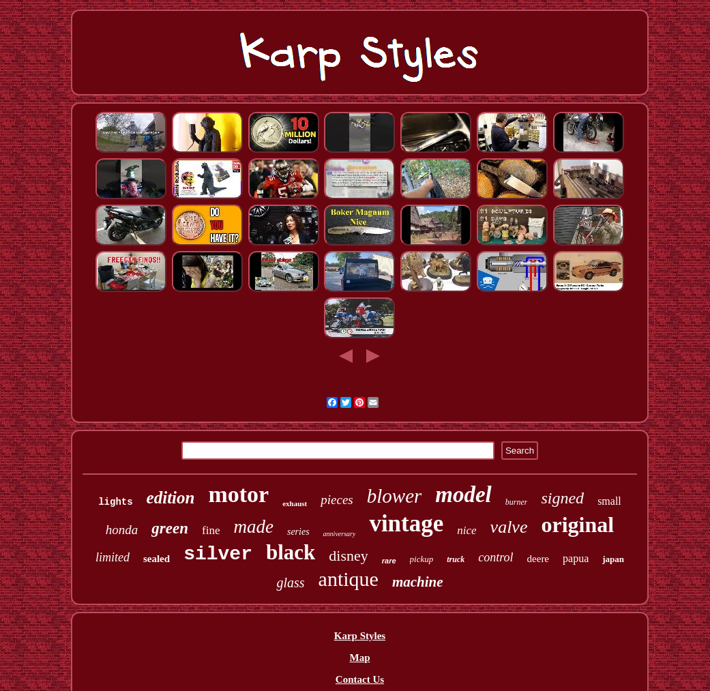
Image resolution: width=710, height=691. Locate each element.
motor (238, 494)
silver (217, 554)
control (495, 557)
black (290, 552)
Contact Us (360, 679)
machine (417, 582)
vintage (406, 523)
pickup (422, 559)
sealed (156, 558)
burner (516, 502)
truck (455, 559)
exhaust (294, 503)
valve (509, 527)
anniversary (339, 534)
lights (115, 502)
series (298, 532)
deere (538, 558)
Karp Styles (359, 635)
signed (562, 498)
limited (112, 557)
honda (122, 530)
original (577, 524)
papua (576, 558)
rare (389, 561)
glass (290, 582)
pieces (337, 499)
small (609, 501)
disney (348, 555)
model (463, 494)
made (253, 526)
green (169, 528)
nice (466, 530)
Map (359, 657)
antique (349, 579)
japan (613, 559)
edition (171, 497)
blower (394, 496)
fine (211, 530)
